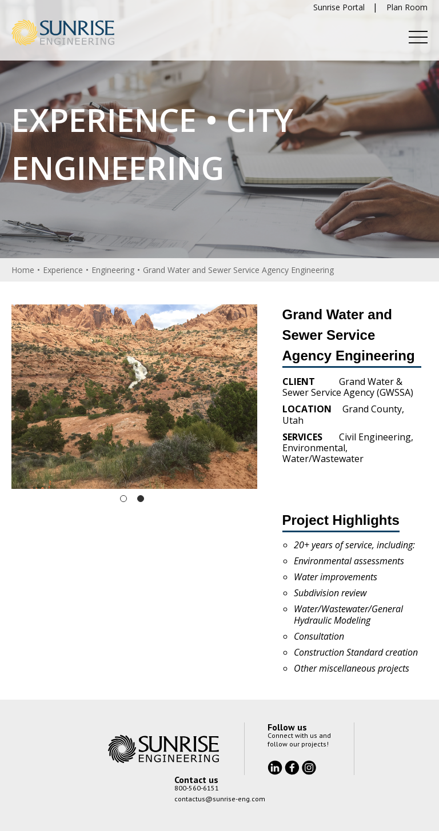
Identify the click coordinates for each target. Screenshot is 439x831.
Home (22, 269)
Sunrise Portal (339, 7)
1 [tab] (123, 498)
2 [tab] (140, 498)
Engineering (112, 269)
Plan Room (407, 7)
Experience (63, 269)
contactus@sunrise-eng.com (219, 798)
